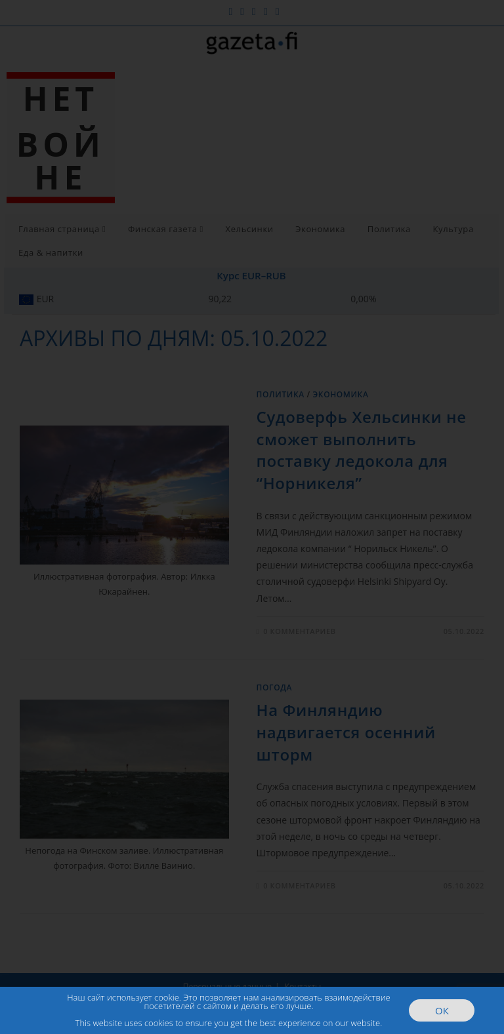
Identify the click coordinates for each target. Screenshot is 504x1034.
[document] (252, 517)
